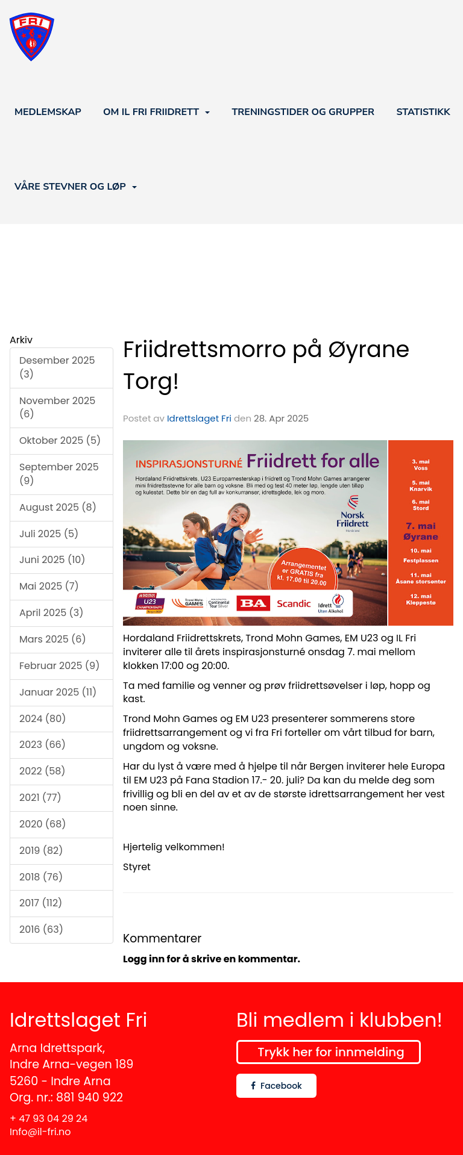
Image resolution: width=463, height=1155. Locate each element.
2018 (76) (41, 877)
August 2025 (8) (57, 507)
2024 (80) (42, 719)
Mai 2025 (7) (49, 586)
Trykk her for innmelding (330, 1052)
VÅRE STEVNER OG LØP (75, 186)
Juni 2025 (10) (52, 560)
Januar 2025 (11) (57, 692)
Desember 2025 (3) (57, 367)
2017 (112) (40, 903)
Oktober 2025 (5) (60, 440)
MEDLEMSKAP (47, 112)
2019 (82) (41, 851)
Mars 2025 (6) (52, 639)
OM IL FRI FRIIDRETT (156, 112)
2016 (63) (41, 929)
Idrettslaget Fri (199, 418)
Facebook (276, 1086)
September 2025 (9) (59, 474)
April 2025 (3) (51, 613)
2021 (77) (40, 798)
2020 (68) (42, 824)
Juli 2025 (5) (48, 534)
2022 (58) (42, 771)
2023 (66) (42, 745)
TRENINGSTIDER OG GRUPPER (303, 112)
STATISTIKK (423, 112)
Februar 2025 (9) (59, 666)
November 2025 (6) (57, 408)
